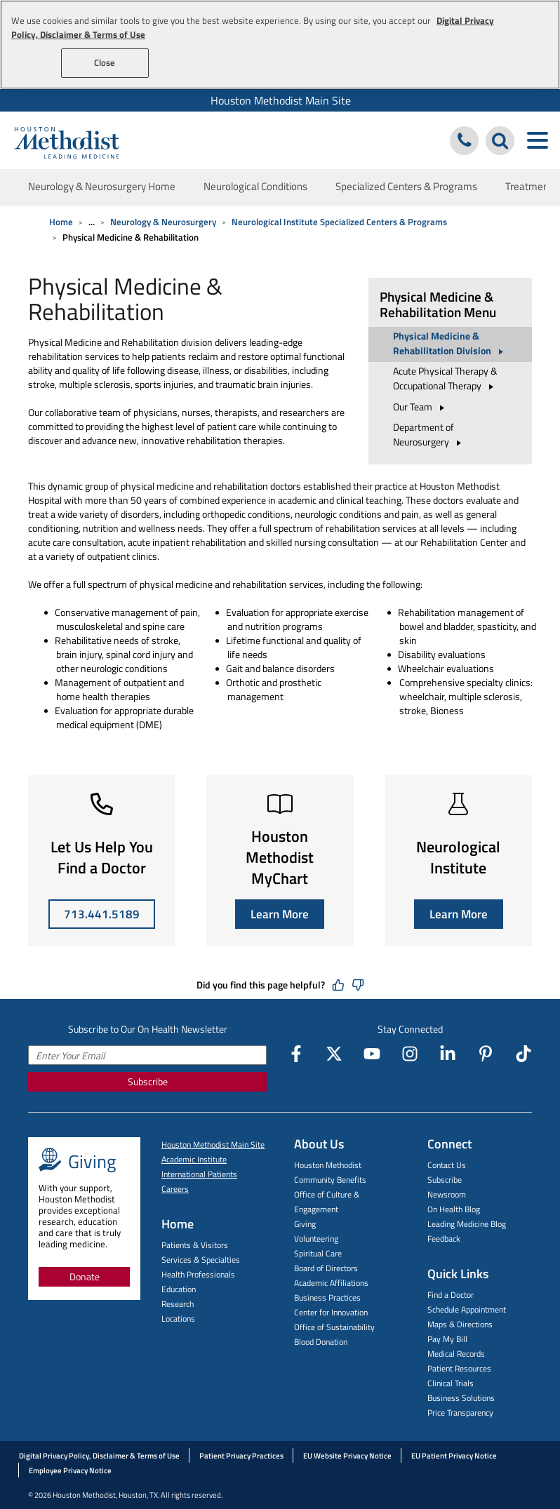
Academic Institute (194, 1159)
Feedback (443, 1238)
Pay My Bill (447, 1339)
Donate (84, 1276)
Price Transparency (460, 1412)
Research (177, 1303)
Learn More (280, 914)
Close (105, 62)
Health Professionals (198, 1274)
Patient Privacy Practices (241, 1455)
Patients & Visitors (194, 1245)
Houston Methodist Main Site (281, 100)
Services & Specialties (200, 1259)
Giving (305, 1223)
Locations (178, 1318)
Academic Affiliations (331, 1282)
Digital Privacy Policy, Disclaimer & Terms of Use (99, 1455)
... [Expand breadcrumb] (91, 222)
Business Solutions (461, 1397)
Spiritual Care (318, 1253)
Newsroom (446, 1194)
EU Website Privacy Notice (347, 1455)
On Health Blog (453, 1209)
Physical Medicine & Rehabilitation (450, 343)
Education (178, 1289)
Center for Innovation (331, 1312)
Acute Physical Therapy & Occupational (445, 378)
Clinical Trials (450, 1383)
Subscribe (148, 1081)
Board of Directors (326, 1268)
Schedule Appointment (466, 1309)
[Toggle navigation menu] (537, 140)
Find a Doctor (450, 1294)
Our (420, 406)
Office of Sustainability (334, 1327)
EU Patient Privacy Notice (454, 1455)
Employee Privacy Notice (70, 1470)
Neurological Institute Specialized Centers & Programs (339, 222)
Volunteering (316, 1238)
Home (61, 222)
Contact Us (446, 1165)
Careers (175, 1188)
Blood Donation (320, 1341)
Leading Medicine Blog (466, 1223)
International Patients (199, 1174)
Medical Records (456, 1353)
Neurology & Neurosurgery (163, 222)
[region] (280, 44)
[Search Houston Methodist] (500, 140)
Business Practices (327, 1297)
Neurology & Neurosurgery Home (101, 186)
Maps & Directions (460, 1324)
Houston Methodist (327, 1165)
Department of (429, 434)
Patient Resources (459, 1368)
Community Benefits (330, 1179)
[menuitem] (280, 100)
